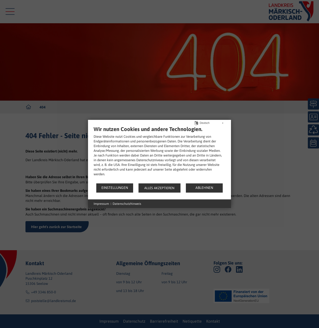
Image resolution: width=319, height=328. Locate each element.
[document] (159, 154)
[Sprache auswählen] (196, 123)
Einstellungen (114, 188)
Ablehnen (204, 188)
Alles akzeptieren (159, 188)
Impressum (101, 203)
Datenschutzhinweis (127, 203)
